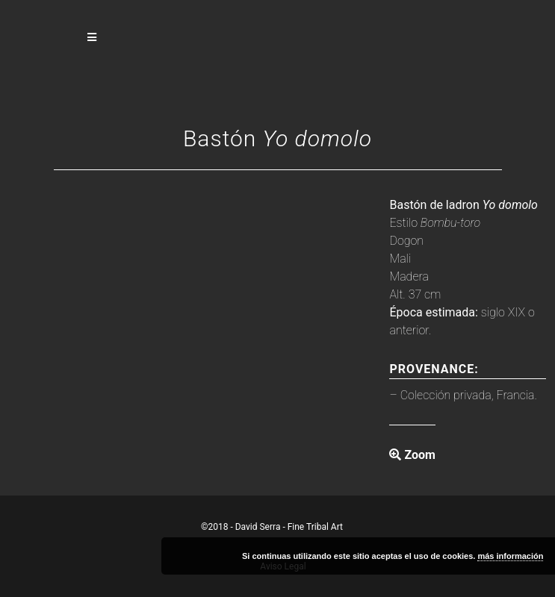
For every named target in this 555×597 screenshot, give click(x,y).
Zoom (412, 455)
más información (510, 555)
